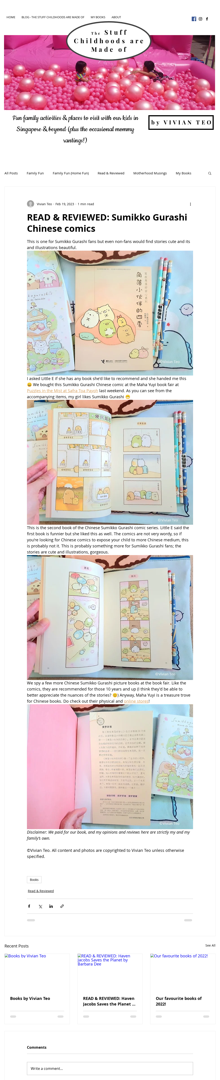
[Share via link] (62, 906)
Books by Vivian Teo (30, 998)
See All (210, 945)
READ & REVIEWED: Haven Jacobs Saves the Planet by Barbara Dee (110, 1001)
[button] (210, 173)
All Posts (11, 173)
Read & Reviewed (111, 173)
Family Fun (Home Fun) (71, 173)
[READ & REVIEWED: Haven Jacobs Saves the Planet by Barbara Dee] (110, 972)
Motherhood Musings (150, 173)
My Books (183, 173)
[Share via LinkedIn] (51, 906)
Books (34, 880)
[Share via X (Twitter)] (40, 906)
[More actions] (190, 204)
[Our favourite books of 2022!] (182, 972)
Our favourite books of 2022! (179, 1001)
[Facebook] (194, 19)
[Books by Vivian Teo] (37, 972)
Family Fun (35, 173)
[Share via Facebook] (29, 906)
